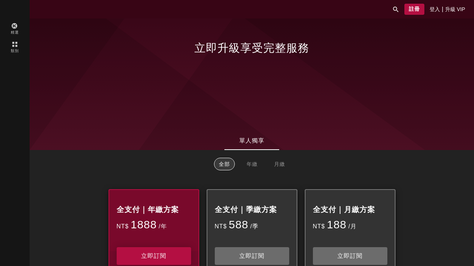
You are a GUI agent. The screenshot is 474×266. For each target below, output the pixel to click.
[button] (396, 9)
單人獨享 (251, 140)
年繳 (252, 164)
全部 (224, 164)
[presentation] (435, 9)
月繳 (279, 164)
